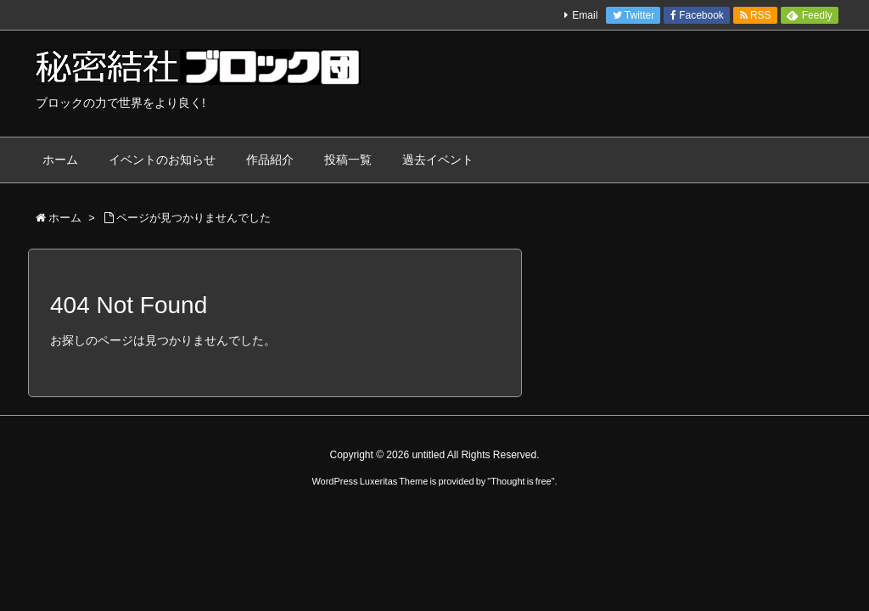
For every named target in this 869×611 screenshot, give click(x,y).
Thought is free (521, 481)
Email (584, 15)
